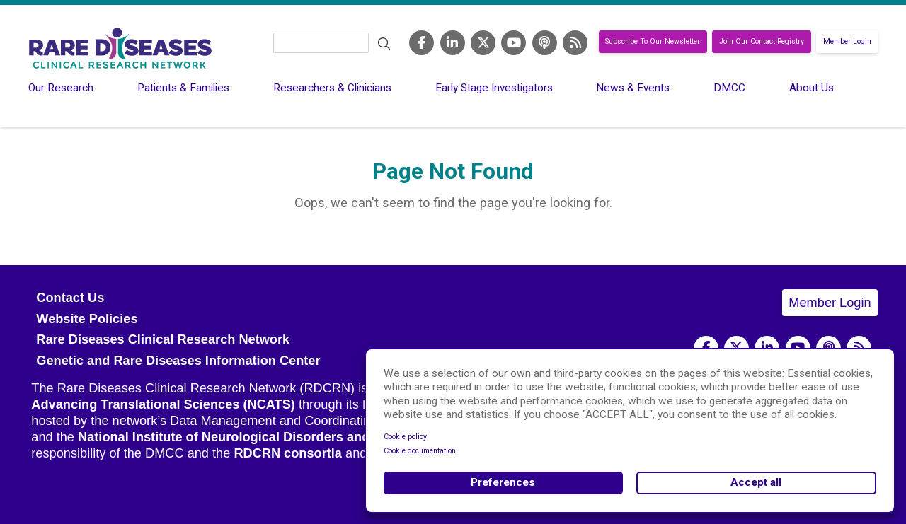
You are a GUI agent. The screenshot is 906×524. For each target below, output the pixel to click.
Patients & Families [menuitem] (183, 87)
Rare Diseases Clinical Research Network (162, 339)
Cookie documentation (420, 450)
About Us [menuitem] (811, 87)
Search (383, 44)
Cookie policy (405, 436)
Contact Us (70, 298)
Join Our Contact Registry (761, 42)
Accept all (755, 482)
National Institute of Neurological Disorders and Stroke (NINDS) (272, 437)
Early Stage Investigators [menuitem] (494, 87)
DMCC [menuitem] (729, 87)
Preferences (503, 482)
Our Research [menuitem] (60, 87)
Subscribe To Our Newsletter (652, 42)
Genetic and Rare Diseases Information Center (178, 361)
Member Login (847, 42)
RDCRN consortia (288, 453)
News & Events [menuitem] (633, 87)
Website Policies (86, 319)
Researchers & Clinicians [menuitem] (332, 87)
